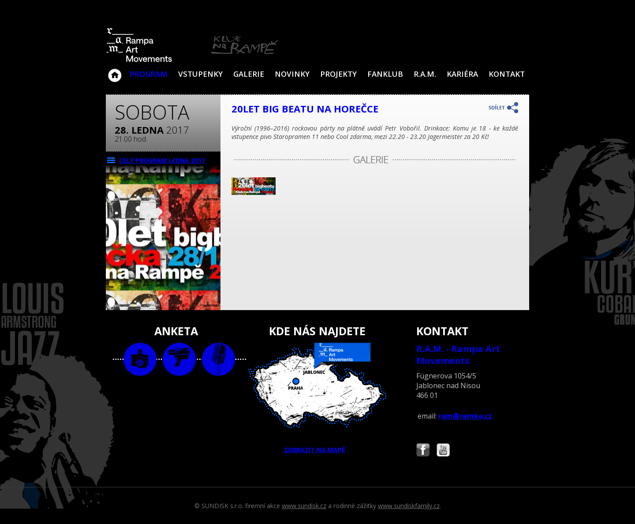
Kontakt (507, 74)
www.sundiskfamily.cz (409, 506)
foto (140, 359)
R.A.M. (425, 74)
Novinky (292, 74)
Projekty (338, 74)
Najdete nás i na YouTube (443, 451)
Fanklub (385, 74)
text (218, 359)
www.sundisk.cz (304, 506)
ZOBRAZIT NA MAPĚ (317, 398)
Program (149, 74)
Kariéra (462, 74)
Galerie (248, 74)
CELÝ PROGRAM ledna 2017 (162, 160)
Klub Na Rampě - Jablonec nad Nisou (114, 71)
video (179, 359)
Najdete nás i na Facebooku (423, 451)
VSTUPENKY (200, 74)
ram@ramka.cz (465, 416)
